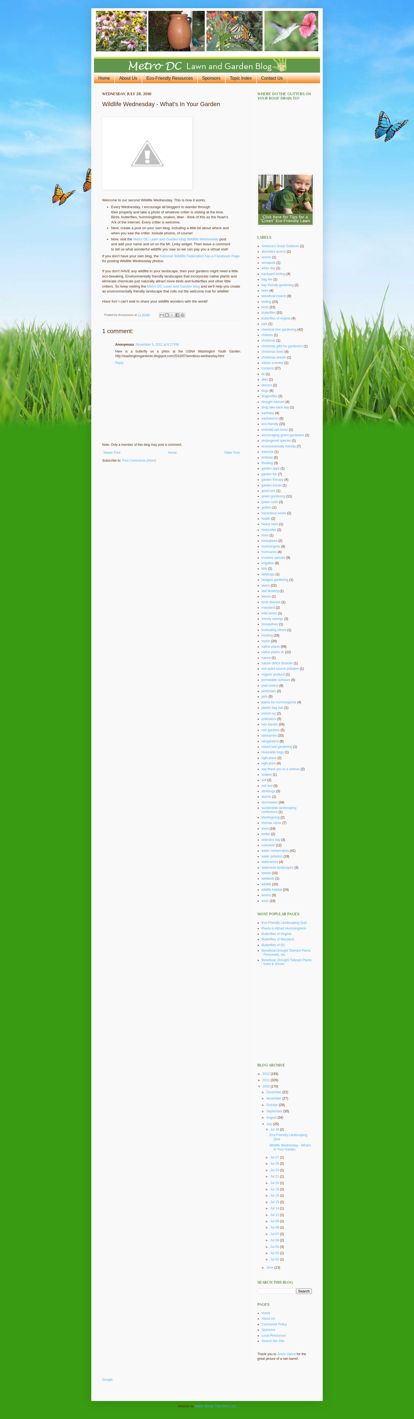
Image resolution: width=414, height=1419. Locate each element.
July (269, 1124)
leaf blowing (270, 591)
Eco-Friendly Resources (170, 78)
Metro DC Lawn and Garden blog (173, 286)
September (274, 1111)
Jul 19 (275, 1189)
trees (265, 829)
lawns (265, 585)
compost (267, 368)
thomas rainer (271, 823)
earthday (267, 413)
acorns (266, 257)
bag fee (266, 279)
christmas (268, 340)
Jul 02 (275, 1259)
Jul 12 (275, 1215)
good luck (268, 491)
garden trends (271, 485)
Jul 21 (275, 1176)
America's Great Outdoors (280, 246)
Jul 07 (275, 1234)
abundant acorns (273, 251)
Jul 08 (275, 1227)
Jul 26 (275, 1164)
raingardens (270, 741)
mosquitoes (269, 624)
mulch (265, 641)
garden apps (270, 468)
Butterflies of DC (273, 945)
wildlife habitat (271, 890)
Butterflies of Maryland (277, 939)
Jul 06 (275, 1240)
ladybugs (268, 574)
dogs (265, 391)
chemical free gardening (278, 329)
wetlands (267, 878)
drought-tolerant (273, 402)
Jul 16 (275, 1195)
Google (107, 1380)
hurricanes (269, 552)
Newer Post (112, 453)
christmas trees (272, 352)
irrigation (267, 563)
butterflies (268, 313)
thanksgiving (270, 817)
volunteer (268, 845)
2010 (267, 1086)
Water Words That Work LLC (215, 1406)
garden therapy (272, 480)
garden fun (269, 474)
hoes (265, 535)
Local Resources (273, 1335)
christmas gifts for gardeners (282, 346)
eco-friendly (269, 424)
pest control (269, 686)
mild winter (269, 613)
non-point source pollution (280, 669)
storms (266, 797)
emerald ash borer (274, 430)
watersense (269, 862)
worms (266, 895)
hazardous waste (273, 513)
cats (264, 324)
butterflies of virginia (276, 318)
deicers (266, 385)
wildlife (266, 884)
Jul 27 (275, 1157)
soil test (267, 786)
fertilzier (267, 457)
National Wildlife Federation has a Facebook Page (199, 256)
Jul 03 (275, 1253)
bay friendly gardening (277, 285)
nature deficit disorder (277, 663)
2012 (267, 1074)
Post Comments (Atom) (139, 460)
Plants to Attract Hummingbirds (283, 928)
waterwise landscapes (277, 868)
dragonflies (269, 396)
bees (265, 290)
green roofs (269, 502)
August (272, 1117)
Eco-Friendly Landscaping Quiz (284, 923)
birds (265, 307)
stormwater (269, 802)
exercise (267, 452)
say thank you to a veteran (280, 769)
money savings (272, 619)
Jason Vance (286, 1354)
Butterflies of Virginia (276, 934)
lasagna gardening (274, 580)
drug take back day (275, 407)
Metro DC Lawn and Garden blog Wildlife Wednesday (176, 239)
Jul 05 (275, 1247)
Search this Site (272, 1341)
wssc (265, 901)
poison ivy (268, 713)
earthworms (270, 418)
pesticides (268, 691)
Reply (119, 363)
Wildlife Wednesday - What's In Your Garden (290, 1147)
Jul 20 (275, 1183)
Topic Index (241, 78)
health (265, 519)
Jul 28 (275, 1129)
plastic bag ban (272, 708)
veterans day (270, 840)
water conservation (275, 851)
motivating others (273, 630)
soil (263, 780)
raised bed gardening (276, 747)
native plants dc (272, 652)
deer (264, 379)
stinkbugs (268, 791)
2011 (267, 1080)
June (270, 1267)
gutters (266, 507)
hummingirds (270, 546)
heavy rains (269, 524)
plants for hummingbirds (278, 702)
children (267, 335)
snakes (266, 774)
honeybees (269, 541)
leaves (266, 596)
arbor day (268, 268)
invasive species (273, 558)
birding (266, 302)
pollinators (268, 719)
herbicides (268, 530)
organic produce (273, 674)
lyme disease (271, 602)
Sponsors (211, 78)
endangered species (276, 441)
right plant (268, 763)
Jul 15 (275, 1202)
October (272, 1105)
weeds (266, 873)
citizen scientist (272, 363)
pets (264, 696)
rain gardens (270, 730)
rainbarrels (269, 735)
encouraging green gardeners (282, 435)
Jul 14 (275, 1208)
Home (104, 78)
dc (263, 374)
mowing (267, 635)
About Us (128, 78)
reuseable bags (272, 752)
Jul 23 (275, 1170)
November (274, 1098)
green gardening (273, 496)
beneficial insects (273, 296)
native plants (270, 647)
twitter (265, 834)
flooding (267, 463)
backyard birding (273, 274)
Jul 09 (275, 1221)
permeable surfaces (275, 680)
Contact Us (272, 78)
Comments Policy (274, 1324)
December (274, 1092)
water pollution (271, 856)
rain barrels (269, 724)
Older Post (232, 453)
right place (268, 758)
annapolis (268, 263)
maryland (268, 608)
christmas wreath (273, 357)
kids (264, 568)
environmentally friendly (278, 446)
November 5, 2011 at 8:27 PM (157, 344)
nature (266, 658)
